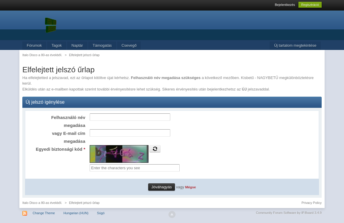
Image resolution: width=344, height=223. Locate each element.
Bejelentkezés (285, 4)
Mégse (190, 187)
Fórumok (34, 45)
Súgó (101, 213)
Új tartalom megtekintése (295, 45)
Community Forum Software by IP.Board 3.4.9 (289, 212)
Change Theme (44, 213)
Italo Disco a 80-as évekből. (42, 202)
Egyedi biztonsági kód (60, 149)
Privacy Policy (311, 202)
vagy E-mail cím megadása (68, 137)
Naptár (77, 45)
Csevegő (128, 45)
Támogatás (102, 45)
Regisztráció (310, 4)
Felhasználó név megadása (68, 121)
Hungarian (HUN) (76, 213)
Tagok (56, 45)
